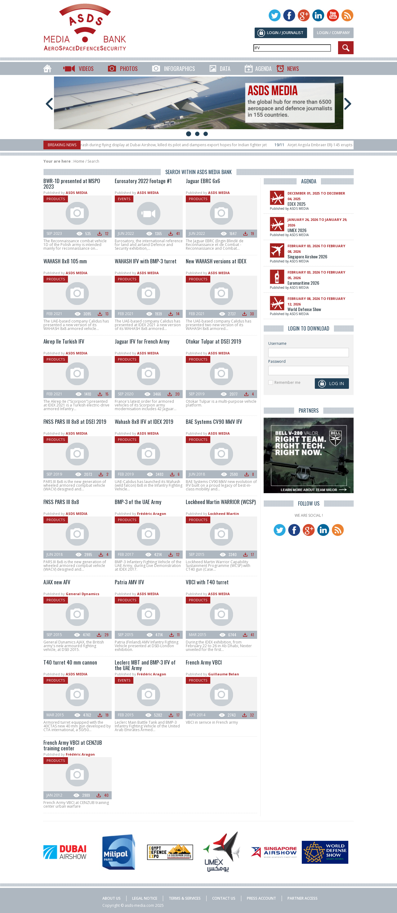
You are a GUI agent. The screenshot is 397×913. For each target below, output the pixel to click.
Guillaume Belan (223, 674)
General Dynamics (82, 593)
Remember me (287, 382)
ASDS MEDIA (76, 192)
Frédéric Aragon (151, 513)
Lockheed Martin (223, 513)
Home (79, 161)
